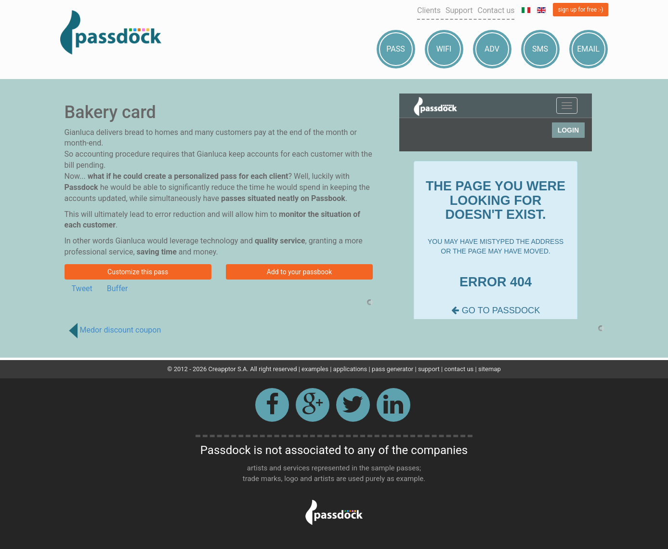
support (429, 369)
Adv (492, 49)
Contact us (495, 10)
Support (458, 10)
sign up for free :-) (580, 9)
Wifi (444, 49)
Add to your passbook (299, 272)
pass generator (392, 369)
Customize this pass (137, 272)
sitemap (489, 369)
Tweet (82, 288)
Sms (540, 49)
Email (588, 49)
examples (314, 369)
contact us (458, 369)
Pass (395, 49)
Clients (429, 10)
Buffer (117, 288)
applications (350, 369)
